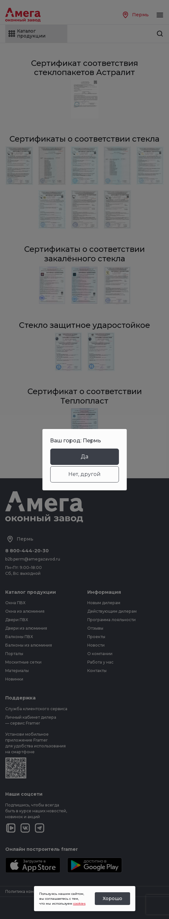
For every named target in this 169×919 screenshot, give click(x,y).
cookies (79, 903)
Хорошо (112, 898)
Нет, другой (84, 474)
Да (84, 456)
